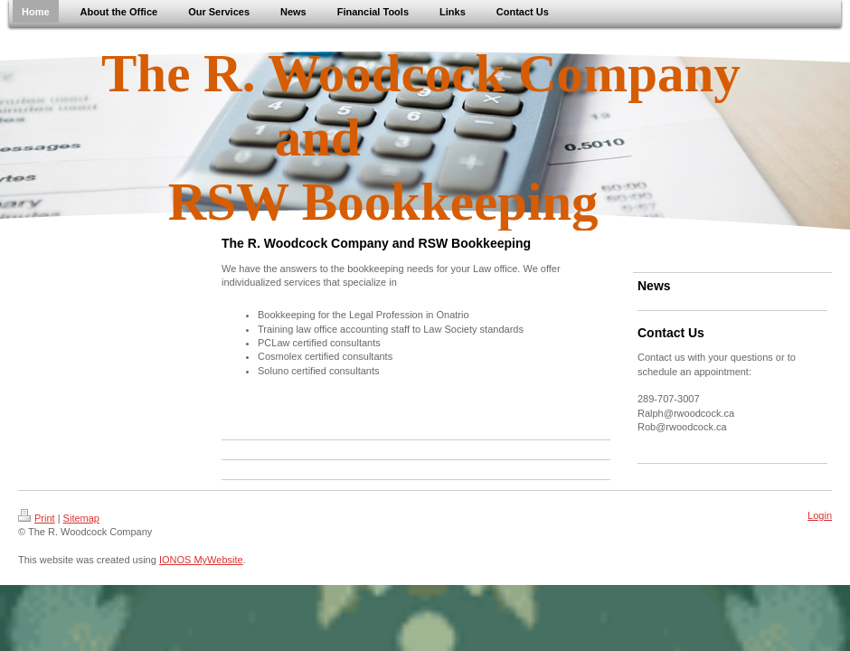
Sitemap (81, 518)
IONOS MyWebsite (201, 559)
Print (36, 518)
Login (820, 515)
